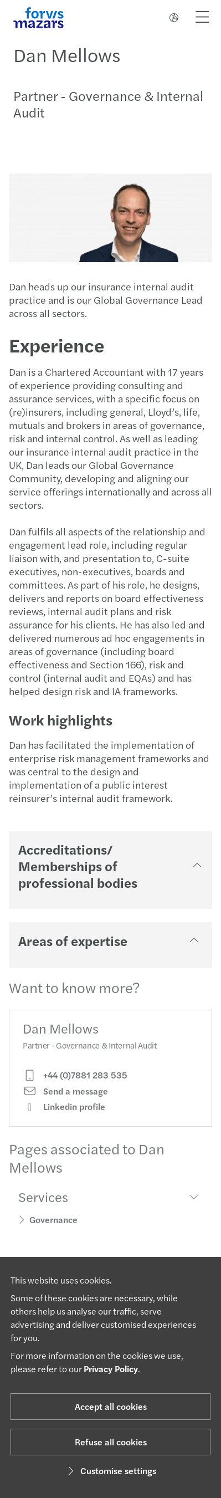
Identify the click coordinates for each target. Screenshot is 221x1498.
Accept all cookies (111, 1406)
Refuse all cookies (111, 1441)
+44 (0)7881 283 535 (75, 1084)
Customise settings (110, 1470)
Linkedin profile (64, 1116)
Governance (53, 1228)
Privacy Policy (111, 1368)
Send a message (65, 1099)
